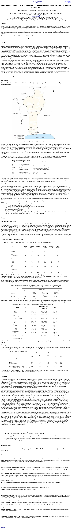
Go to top (3, 527)
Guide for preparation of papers (37, 2)
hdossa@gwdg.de (36, 16)
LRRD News (52, 1)
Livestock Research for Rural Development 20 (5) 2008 (12, 1)
